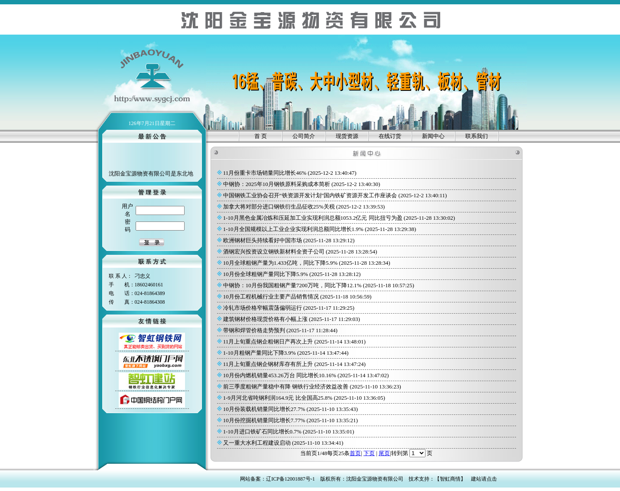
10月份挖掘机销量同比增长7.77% (264, 420)
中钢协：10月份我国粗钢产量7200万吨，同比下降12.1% (292, 285)
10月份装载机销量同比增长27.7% (264, 409)
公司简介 (303, 136)
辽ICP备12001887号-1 (290, 479)
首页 (355, 453)
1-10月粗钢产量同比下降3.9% (259, 353)
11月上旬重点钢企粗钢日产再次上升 (268, 341)
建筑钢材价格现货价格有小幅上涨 (265, 319)
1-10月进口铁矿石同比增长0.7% (262, 431)
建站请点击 (484, 479)
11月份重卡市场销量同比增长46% (265, 173)
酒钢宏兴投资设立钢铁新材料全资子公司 (274, 251)
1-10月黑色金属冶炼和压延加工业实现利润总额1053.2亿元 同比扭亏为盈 (313, 218)
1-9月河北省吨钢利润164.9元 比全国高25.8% (278, 398)
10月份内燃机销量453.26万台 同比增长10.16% (280, 375)
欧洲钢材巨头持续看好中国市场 (263, 240)
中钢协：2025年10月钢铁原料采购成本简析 (277, 184)
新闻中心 (433, 136)
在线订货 (390, 136)
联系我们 (476, 136)
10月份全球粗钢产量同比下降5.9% (266, 274)
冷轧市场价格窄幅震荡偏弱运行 (263, 308)
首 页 (260, 136)
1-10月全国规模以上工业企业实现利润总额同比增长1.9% (293, 229)
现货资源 (347, 136)
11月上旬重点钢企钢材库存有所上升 (268, 364)
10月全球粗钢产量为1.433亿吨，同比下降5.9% (280, 263)
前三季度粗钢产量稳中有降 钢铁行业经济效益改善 (286, 386)
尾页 (384, 453)
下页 (369, 453)
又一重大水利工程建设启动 (257, 443)
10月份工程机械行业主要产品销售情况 (271, 296)
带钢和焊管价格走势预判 (254, 330)
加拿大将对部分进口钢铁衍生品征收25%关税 (279, 206)
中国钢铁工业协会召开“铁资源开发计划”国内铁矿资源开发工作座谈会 (310, 195)
